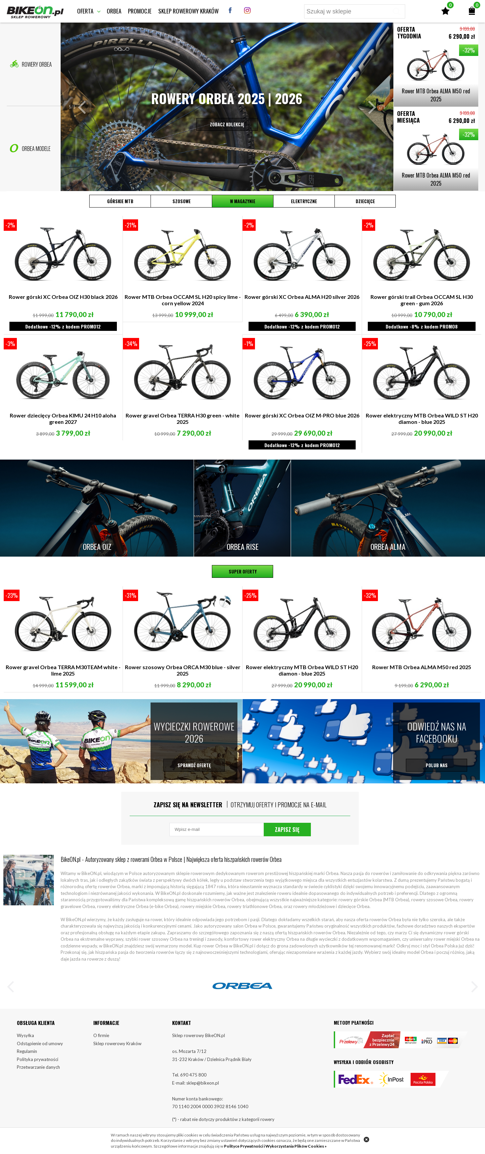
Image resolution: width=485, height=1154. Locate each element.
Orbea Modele (30, 148)
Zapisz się (287, 829)
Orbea (114, 11)
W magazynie (242, 201)
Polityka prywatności (37, 1059)
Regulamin (27, 1051)
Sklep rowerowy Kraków (188, 11)
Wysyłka (25, 1035)
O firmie (101, 1035)
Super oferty (243, 571)
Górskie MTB (120, 201)
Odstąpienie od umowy (40, 1043)
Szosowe (181, 201)
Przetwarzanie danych (38, 1067)
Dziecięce (365, 201)
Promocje (140, 11)
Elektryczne (304, 201)
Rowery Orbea (31, 64)
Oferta (85, 11)
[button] (85, 107)
